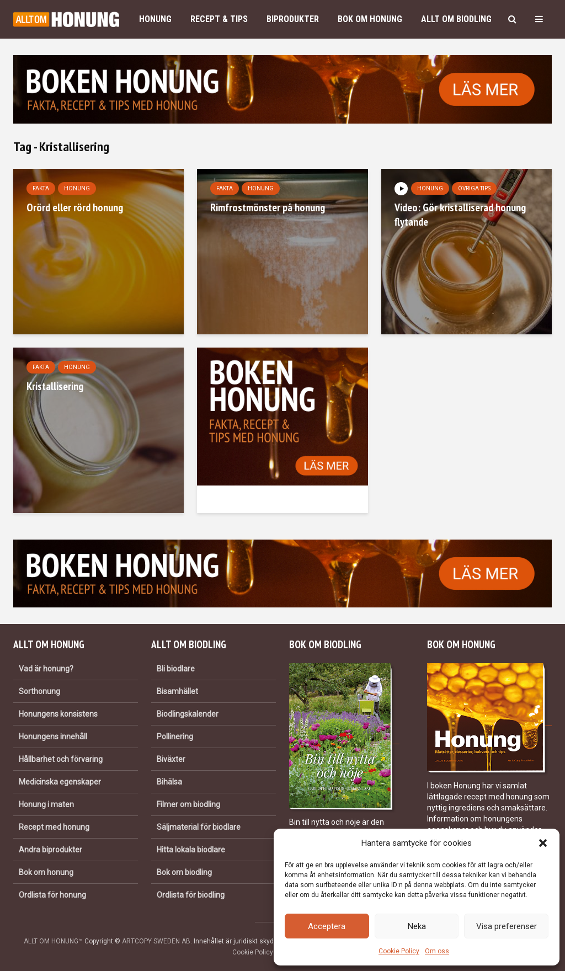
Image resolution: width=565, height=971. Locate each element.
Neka (417, 926)
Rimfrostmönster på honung (267, 207)
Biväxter (171, 759)
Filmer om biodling (188, 804)
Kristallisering (54, 386)
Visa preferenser (506, 926)
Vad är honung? (46, 668)
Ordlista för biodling (191, 894)
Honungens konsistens (58, 713)
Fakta (41, 188)
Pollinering (175, 736)
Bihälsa (169, 781)
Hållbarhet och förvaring (61, 759)
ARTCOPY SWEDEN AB (156, 941)
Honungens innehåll (53, 736)
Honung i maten (46, 804)
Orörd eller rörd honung (74, 207)
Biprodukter (292, 19)
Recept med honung (54, 827)
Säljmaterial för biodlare (199, 827)
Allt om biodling (456, 19)
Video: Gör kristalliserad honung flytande (460, 214)
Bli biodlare (176, 668)
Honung (155, 19)
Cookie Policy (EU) (259, 952)
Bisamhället (177, 691)
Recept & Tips (219, 19)
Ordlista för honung (52, 894)
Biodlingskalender (187, 713)
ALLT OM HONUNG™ (53, 941)
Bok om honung (370, 19)
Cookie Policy (399, 951)
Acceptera (326, 926)
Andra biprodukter (50, 849)
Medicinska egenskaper (60, 781)
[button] (542, 843)
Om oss (437, 951)
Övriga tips (474, 188)
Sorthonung (39, 691)
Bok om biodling (184, 872)
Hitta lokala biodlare (191, 849)
